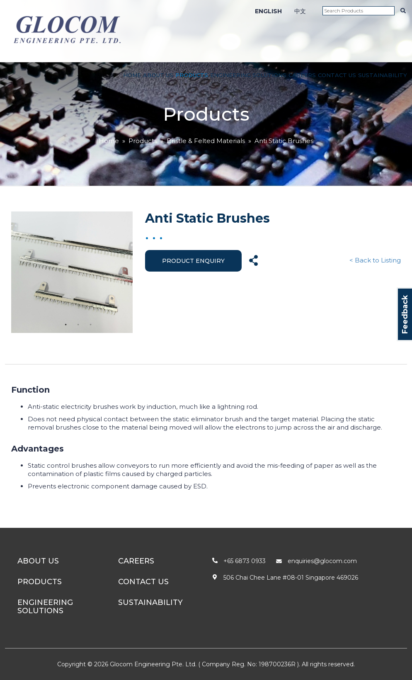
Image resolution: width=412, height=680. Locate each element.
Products (191, 75)
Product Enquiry (193, 261)
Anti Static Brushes (283, 141)
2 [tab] (78, 325)
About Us (158, 75)
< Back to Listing (375, 260)
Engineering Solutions (248, 75)
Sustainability (382, 75)
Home (132, 75)
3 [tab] (91, 325)
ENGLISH (268, 11)
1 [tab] (66, 325)
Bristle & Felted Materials (206, 141)
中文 (300, 11)
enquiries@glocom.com (322, 561)
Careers (302, 75)
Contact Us (337, 75)
